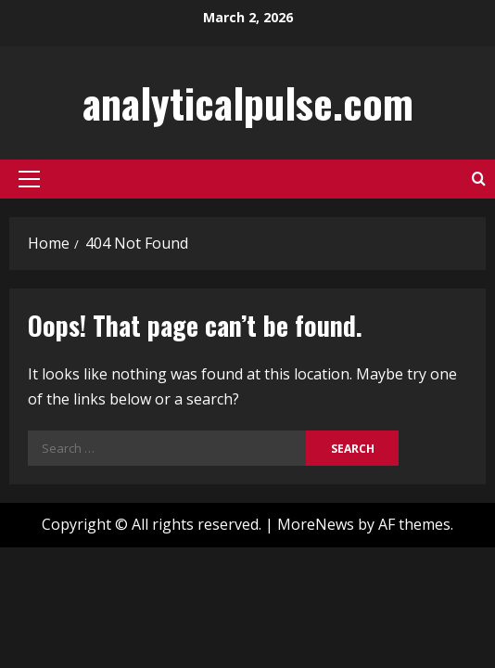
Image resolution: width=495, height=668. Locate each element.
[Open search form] (479, 179)
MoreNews (315, 524)
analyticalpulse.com (247, 102)
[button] (29, 179)
